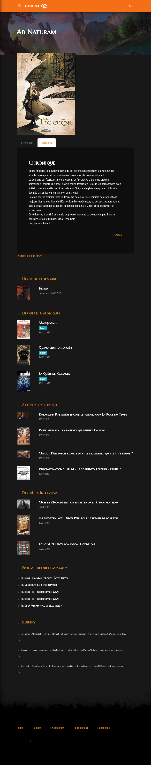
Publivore (118, 235)
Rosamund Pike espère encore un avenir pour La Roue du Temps (83, 415)
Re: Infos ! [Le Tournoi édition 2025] (38, 592)
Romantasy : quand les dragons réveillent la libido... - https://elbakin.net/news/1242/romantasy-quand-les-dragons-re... (71, 650)
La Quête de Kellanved (54, 374)
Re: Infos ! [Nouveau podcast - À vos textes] (42, 578)
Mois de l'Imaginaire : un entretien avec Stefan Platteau (78, 503)
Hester (43, 289)
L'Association (57, 728)
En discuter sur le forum (29, 256)
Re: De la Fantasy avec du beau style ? (39, 606)
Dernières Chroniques (40, 314)
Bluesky (28, 622)
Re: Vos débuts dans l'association (37, 585)
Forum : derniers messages (44, 568)
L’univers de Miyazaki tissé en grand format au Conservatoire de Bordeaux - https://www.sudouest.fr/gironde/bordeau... (72, 634)
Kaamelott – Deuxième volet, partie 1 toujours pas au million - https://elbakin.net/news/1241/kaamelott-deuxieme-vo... (71, 666)
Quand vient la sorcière (55, 348)
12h (18, 656)
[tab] (28, 142)
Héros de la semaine (39, 279)
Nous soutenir (80, 728)
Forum (20, 728)
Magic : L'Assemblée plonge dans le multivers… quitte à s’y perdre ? (86, 453)
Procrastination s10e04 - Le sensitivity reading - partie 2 (80, 469)
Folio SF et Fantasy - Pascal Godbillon (67, 544)
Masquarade (48, 323)
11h (18, 640)
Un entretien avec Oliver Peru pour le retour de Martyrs (78, 518)
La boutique (103, 728)
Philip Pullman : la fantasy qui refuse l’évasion (71, 430)
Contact (37, 728)
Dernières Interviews (39, 493)
